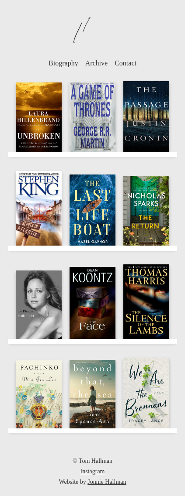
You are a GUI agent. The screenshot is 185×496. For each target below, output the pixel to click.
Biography (63, 63)
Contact (125, 63)
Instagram (92, 471)
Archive (96, 63)
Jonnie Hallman (106, 482)
